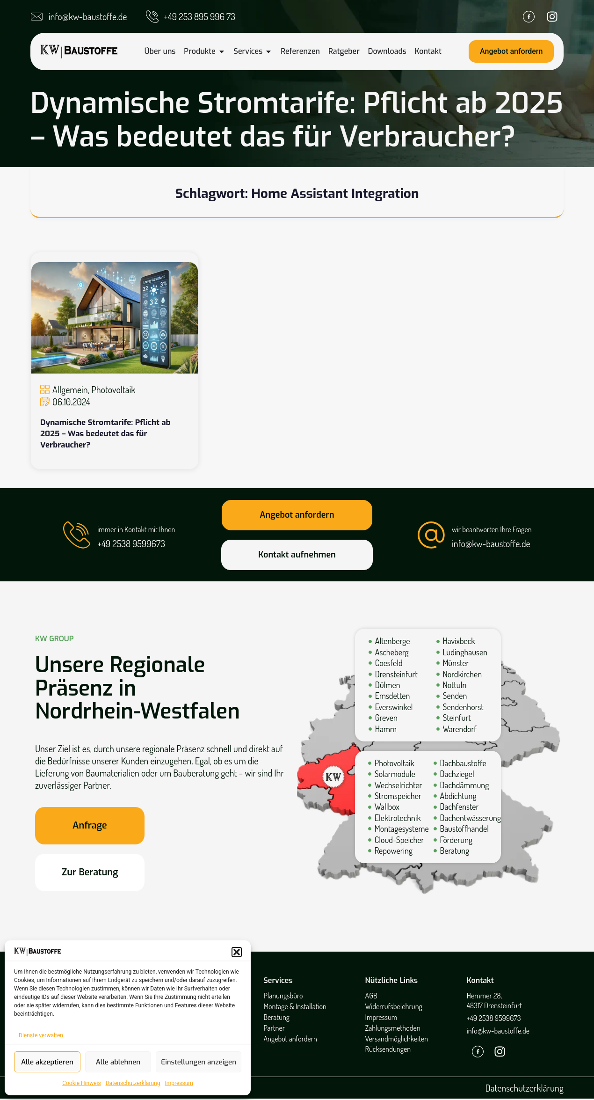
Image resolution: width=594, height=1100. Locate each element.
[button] (236, 952)
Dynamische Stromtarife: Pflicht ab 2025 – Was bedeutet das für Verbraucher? (105, 433)
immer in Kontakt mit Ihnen (136, 529)
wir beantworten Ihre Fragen (492, 529)
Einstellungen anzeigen (198, 1062)
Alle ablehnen (118, 1062)
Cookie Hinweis (81, 1083)
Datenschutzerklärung (133, 1083)
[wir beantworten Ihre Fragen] (431, 535)
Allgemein (70, 389)
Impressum (179, 1083)
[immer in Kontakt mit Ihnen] (77, 535)
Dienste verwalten (41, 1035)
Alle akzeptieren (47, 1062)
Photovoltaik (113, 389)
